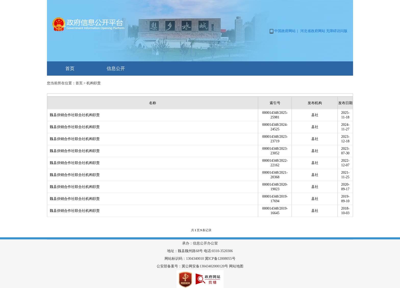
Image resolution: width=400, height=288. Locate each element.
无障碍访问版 (336, 31)
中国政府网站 (285, 31)
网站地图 (236, 266)
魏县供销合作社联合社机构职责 (75, 115)
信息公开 (116, 68)
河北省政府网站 (312, 31)
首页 (69, 68)
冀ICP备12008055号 (220, 258)
